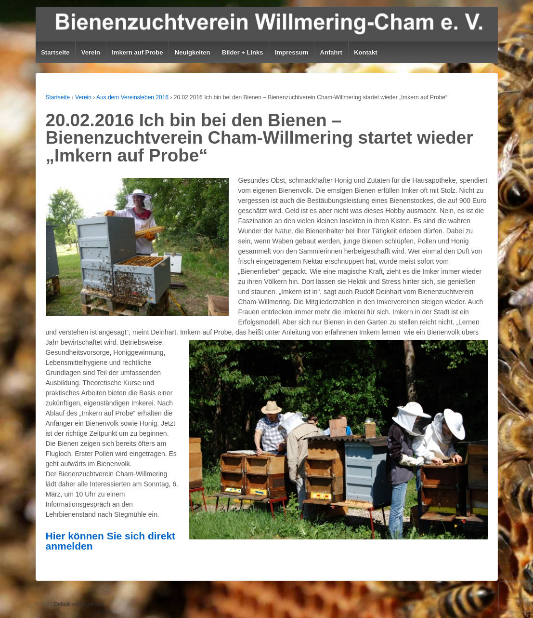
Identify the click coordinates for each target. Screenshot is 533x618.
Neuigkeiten (192, 52)
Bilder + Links (242, 52)
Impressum (291, 52)
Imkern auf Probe (137, 52)
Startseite (55, 52)
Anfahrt (331, 52)
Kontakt (365, 52)
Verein (90, 52)
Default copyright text (78, 604)
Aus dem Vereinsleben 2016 (132, 97)
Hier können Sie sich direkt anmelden (111, 540)
